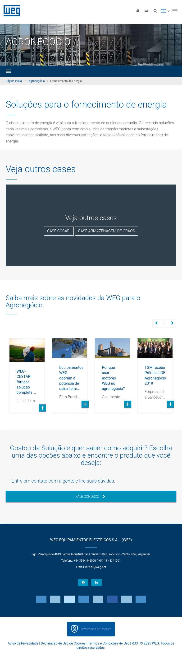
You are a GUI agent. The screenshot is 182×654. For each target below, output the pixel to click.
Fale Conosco (90, 496)
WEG (10, 10)
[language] (165, 11)
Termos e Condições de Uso (108, 643)
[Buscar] (155, 11)
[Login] (137, 11)
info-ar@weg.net (95, 566)
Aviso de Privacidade (23, 643)
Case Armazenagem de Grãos (106, 231)
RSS (135, 643)
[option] (27, 372)
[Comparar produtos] (146, 11)
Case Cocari (59, 231)
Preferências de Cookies (95, 628)
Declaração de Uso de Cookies (63, 643)
